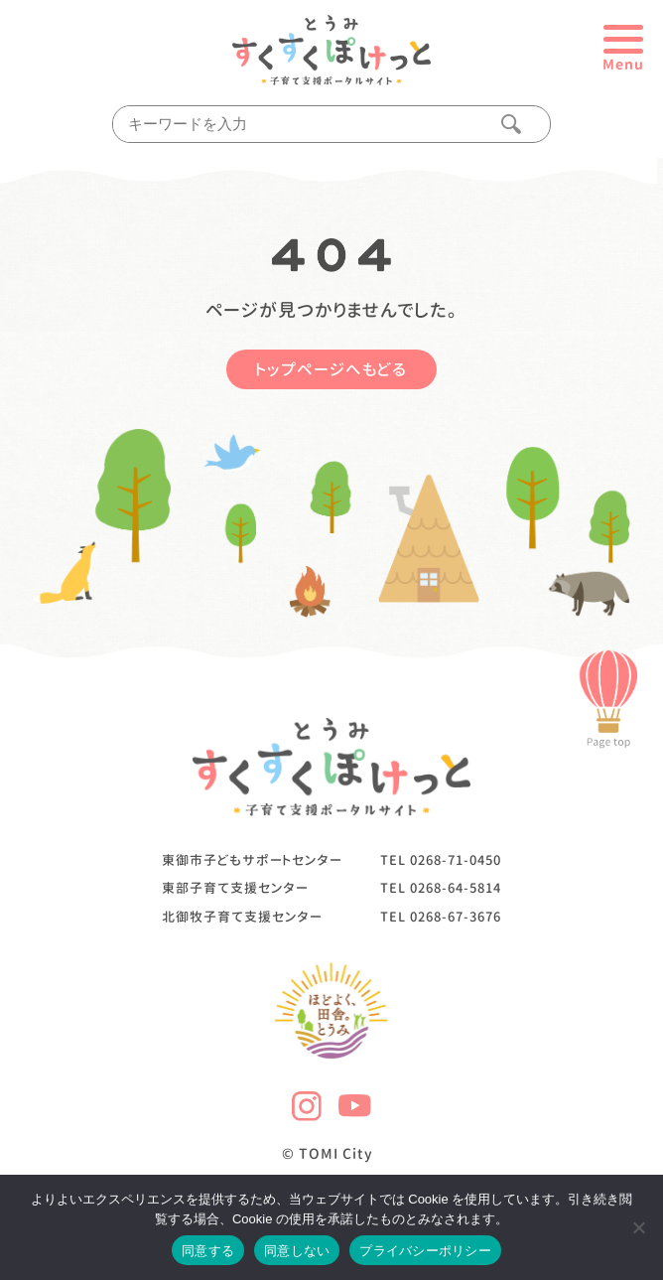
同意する (208, 1250)
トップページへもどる (331, 369)
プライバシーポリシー (425, 1250)
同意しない (297, 1250)
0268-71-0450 (455, 860)
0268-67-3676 (455, 916)
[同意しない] (638, 1227)
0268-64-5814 (455, 888)
